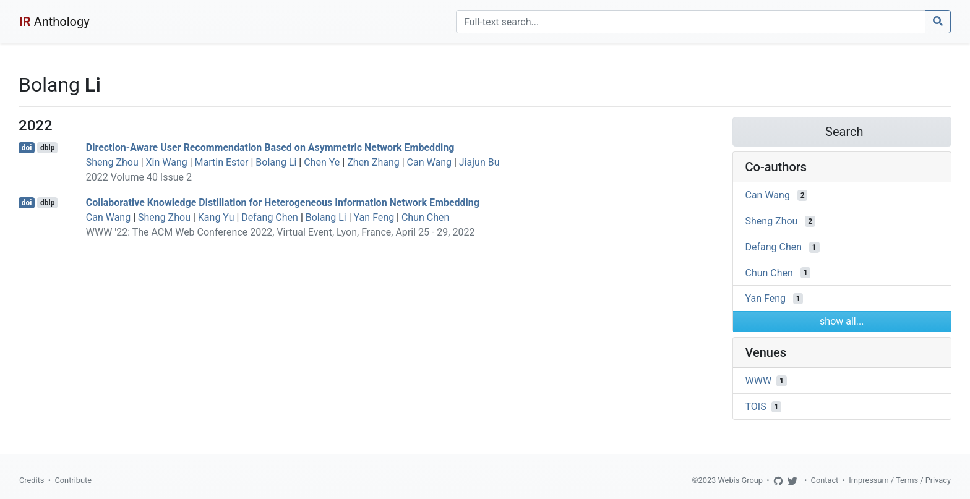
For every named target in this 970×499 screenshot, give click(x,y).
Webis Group (740, 480)
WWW (758, 380)
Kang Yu (216, 217)
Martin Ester (222, 162)
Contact (825, 480)
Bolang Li (275, 162)
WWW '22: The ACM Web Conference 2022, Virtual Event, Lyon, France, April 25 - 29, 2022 (280, 232)
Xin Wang (166, 162)
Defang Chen (269, 217)
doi (27, 147)
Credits (31, 480)
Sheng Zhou (112, 162)
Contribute (73, 480)
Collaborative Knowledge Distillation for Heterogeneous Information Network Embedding (282, 202)
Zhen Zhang (373, 162)
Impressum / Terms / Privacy (900, 480)
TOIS (755, 406)
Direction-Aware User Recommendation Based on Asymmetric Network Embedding (270, 147)
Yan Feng (374, 217)
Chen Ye (322, 162)
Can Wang (429, 162)
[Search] (690, 21)
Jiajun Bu (479, 162)
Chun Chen (425, 217)
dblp (47, 147)
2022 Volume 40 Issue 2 (139, 177)
